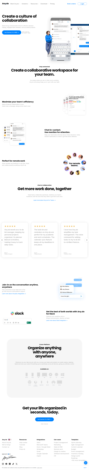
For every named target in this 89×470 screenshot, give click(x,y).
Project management (61, 443)
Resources (34, 4)
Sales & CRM (58, 447)
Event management (77, 451)
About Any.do (6, 443)
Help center (23, 443)
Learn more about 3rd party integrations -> (14, 293)
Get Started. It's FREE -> (12, 32)
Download (44, 4)
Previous (2, 240)
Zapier (39, 456)
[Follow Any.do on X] (16, 464)
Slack (38, 443)
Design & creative (59, 451)
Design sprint (75, 456)
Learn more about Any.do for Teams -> (44, 200)
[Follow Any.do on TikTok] (13, 464)
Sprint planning (76, 443)
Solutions (25, 4)
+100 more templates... (79, 460)
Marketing (57, 445)
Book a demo (71, 4)
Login (82, 4)
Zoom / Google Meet (43, 447)
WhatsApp (40, 449)
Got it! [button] (85, 467)
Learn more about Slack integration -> (56, 320)
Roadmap (74, 458)
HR (55, 456)
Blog (20, 447)
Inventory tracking (77, 454)
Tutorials (22, 445)
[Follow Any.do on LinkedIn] (10, 464)
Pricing (52, 4)
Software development (61, 454)
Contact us (5, 447)
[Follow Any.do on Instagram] (3, 464)
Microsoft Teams (42, 445)
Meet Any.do (14, 4)
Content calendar (77, 447)
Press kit (22, 449)
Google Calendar (42, 454)
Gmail (38, 451)
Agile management (77, 445)
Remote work (58, 449)
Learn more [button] (39, 467)
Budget (73, 449)
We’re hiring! (6, 445)
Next (87, 240)
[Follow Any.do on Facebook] (6, 464)
